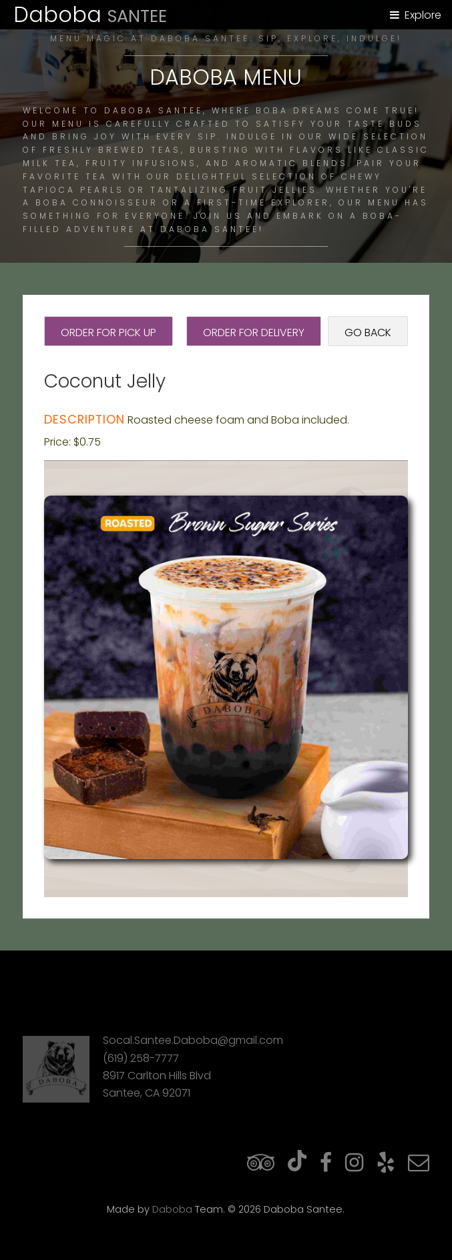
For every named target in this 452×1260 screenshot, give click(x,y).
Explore (423, 15)
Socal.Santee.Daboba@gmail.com (193, 1040)
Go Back (368, 332)
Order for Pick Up (108, 332)
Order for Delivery (253, 332)
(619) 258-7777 (141, 1058)
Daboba (172, 1209)
